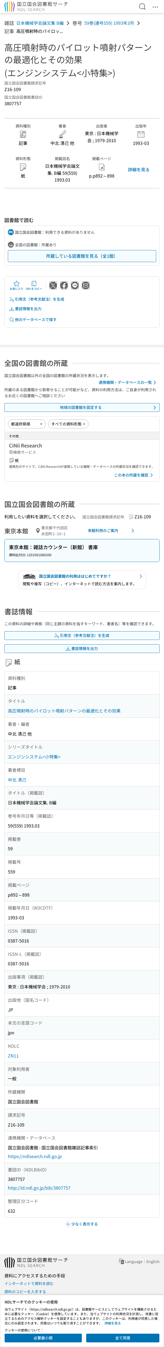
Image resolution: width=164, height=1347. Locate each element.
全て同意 (122, 1337)
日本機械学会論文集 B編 (40, 23)
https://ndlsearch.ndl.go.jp (35, 1156)
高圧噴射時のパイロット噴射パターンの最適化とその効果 (64, 710)
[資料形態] (68, 423)
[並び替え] (27, 423)
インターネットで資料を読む (29, 1283)
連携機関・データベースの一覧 (128, 382)
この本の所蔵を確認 (134, 475)
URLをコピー (34, 285)
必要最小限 (43, 1337)
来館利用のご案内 (112, 530)
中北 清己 (17, 779)
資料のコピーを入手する (25, 1291)
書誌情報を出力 (25, 309)
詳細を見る (139, 169)
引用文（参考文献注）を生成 (36, 299)
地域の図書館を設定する (109, 407)
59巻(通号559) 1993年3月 (109, 23)
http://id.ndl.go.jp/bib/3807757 (39, 1187)
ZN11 (13, 1055)
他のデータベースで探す (33, 319)
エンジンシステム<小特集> (34, 756)
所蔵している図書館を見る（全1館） (82, 256)
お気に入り (16, 285)
